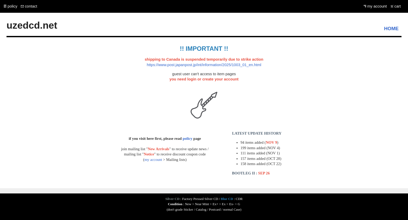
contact (31, 6)
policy (12, 6)
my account (377, 6)
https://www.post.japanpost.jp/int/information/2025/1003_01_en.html (204, 65)
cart (397, 6)
